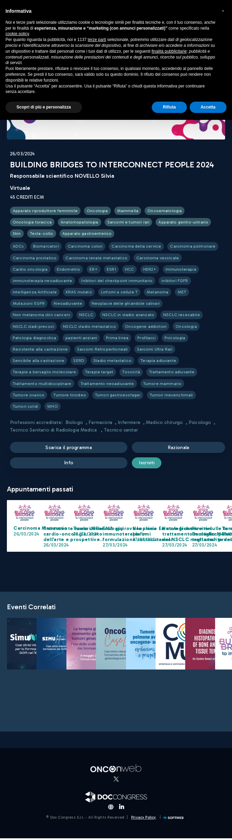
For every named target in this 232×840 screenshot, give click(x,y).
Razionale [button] (179, 448)
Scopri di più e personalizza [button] (44, 107)
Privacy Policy (143, 819)
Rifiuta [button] (169, 107)
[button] (223, 11)
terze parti (97, 39)
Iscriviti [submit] (152, 464)
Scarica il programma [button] (69, 448)
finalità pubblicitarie (169, 51)
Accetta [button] (208, 107)
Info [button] (69, 464)
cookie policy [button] (17, 33)
